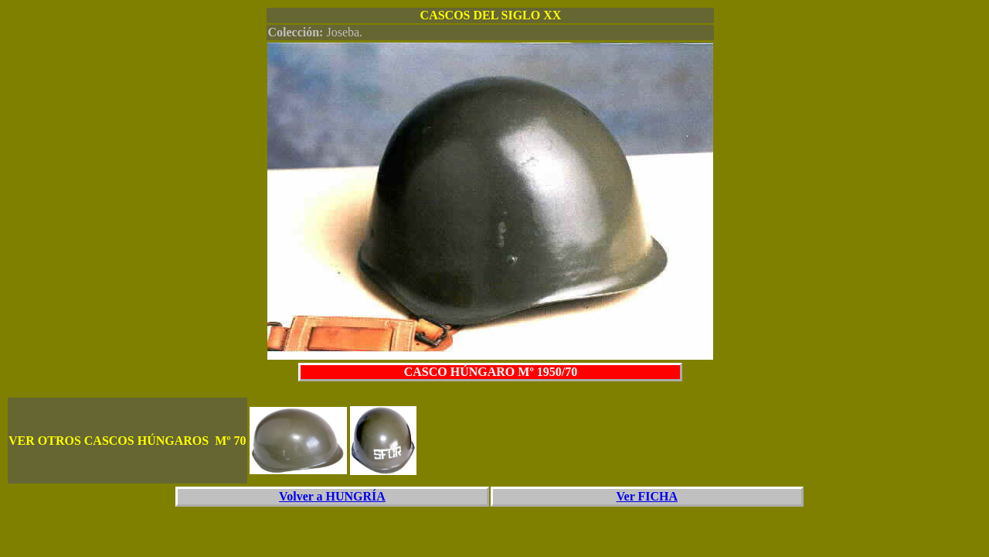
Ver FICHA (647, 496)
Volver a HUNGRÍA (332, 496)
